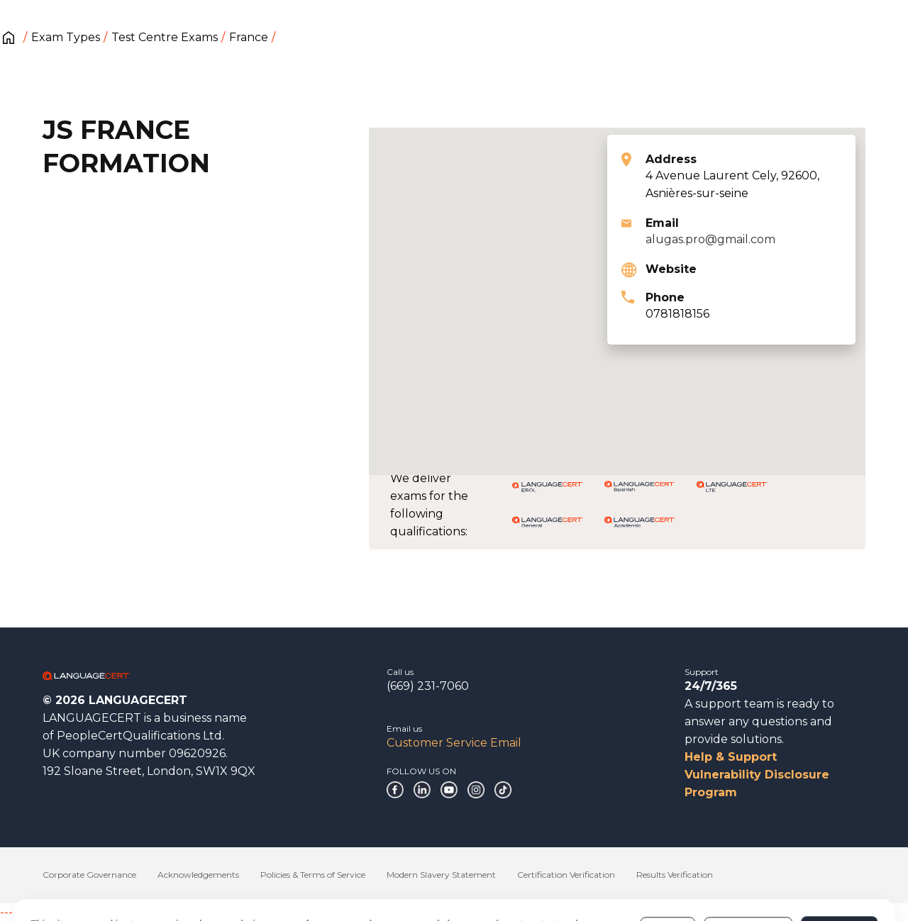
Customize (748, 871)
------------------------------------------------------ (115, 912)
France (248, 37)
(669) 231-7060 (428, 686)
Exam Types (65, 37)
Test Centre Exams (164, 37)
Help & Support (731, 757)
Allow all (839, 871)
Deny (667, 871)
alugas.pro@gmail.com (710, 239)
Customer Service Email (454, 742)
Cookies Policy (381, 877)
